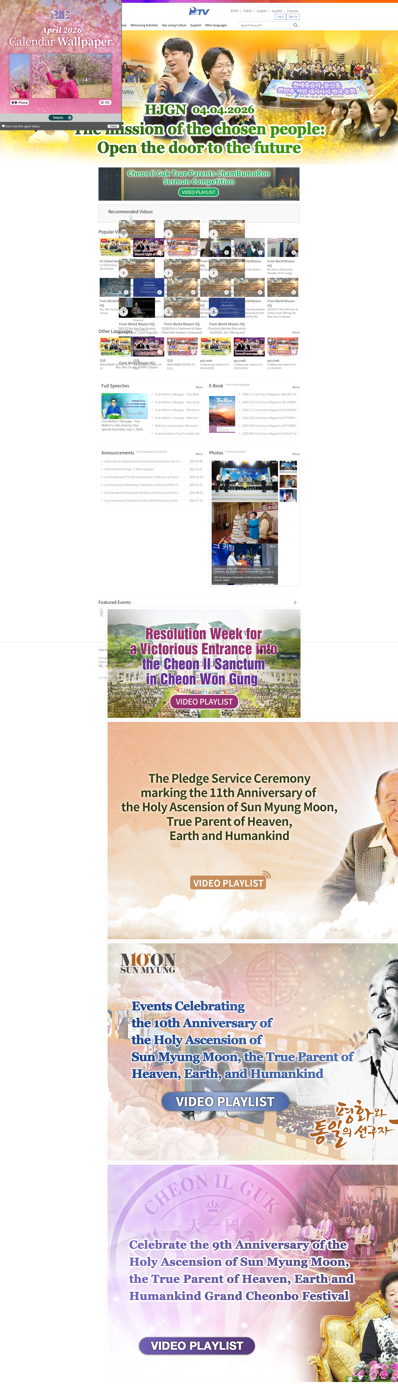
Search (295, 25)
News (123, 25)
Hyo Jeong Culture (174, 25)
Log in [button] (280, 16)
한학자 (99, 670)
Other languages (216, 25)
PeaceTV (199, 11)
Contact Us (167, 650)
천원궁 (112, 670)
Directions (150, 650)
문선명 (103, 670)
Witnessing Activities (144, 25)
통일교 (106, 670)
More (296, 332)
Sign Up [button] (293, 16)
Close (113, 126)
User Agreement (109, 650)
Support (195, 25)
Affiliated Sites (288, 655)
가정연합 (109, 670)
